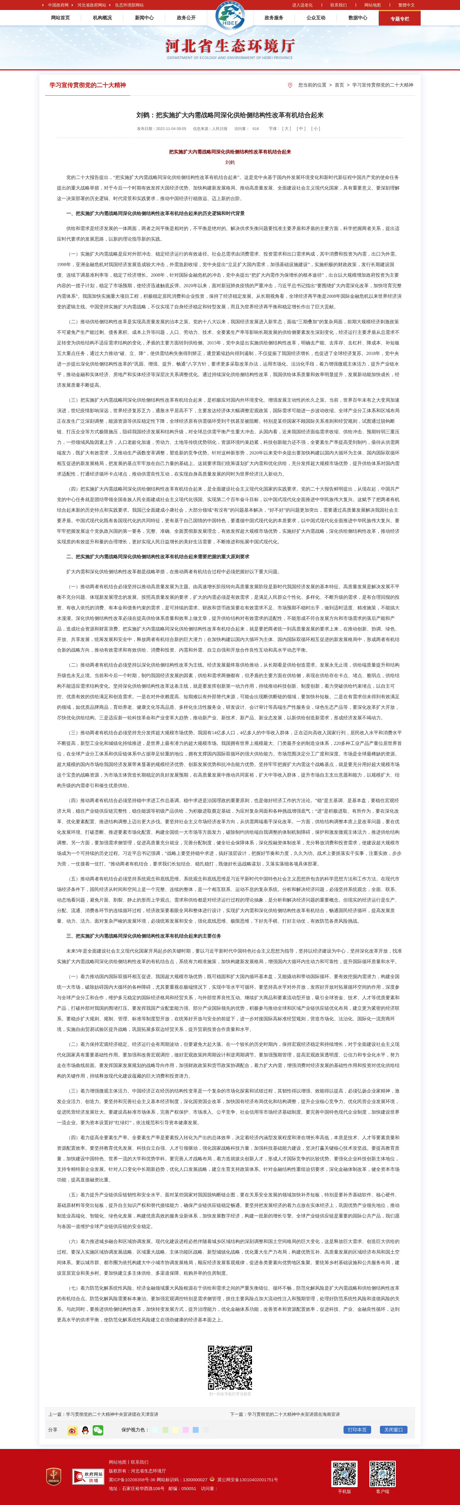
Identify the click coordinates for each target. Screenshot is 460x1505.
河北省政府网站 (91, 5)
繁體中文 (406, 5)
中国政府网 (58, 5)
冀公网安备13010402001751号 (244, 1479)
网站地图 (372, 5)
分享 (53, 1429)
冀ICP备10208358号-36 (132, 1479)
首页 (340, 84)
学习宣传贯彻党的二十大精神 (382, 84)
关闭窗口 (393, 1429)
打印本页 (357, 1429)
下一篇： (239, 1414)
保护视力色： (135, 1429)
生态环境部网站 (129, 5)
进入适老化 (302, 5)
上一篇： (57, 1414)
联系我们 (338, 5)
